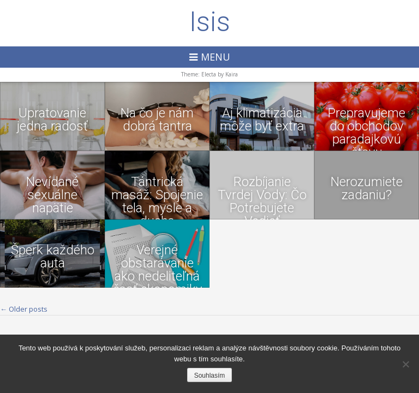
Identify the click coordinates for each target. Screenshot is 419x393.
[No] (405, 364)
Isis (209, 21)
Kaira (231, 74)
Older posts (23, 309)
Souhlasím (209, 375)
